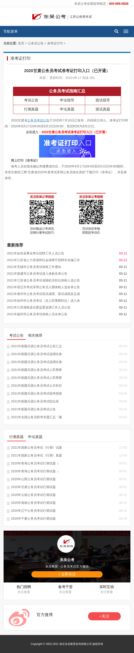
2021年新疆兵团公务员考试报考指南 (36, 393)
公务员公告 (36, 43)
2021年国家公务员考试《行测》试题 (36, 447)
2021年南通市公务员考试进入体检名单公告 (37, 273)
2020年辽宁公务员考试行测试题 (33, 510)
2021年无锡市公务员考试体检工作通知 (34, 267)
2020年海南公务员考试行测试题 (33, 503)
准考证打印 (55, 43)
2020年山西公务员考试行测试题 (33, 479)
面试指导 (103, 100)
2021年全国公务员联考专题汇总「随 (36, 417)
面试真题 (103, 109)
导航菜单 (10, 31)
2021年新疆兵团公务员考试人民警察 (36, 370)
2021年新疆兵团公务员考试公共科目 (36, 385)
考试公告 (31, 100)
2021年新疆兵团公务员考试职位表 (35, 401)
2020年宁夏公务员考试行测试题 (33, 518)
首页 (21, 43)
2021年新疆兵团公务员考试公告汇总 (36, 346)
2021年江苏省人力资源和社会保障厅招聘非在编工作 (43, 260)
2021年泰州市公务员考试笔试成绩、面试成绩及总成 (43, 294)
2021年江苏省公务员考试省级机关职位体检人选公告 (43, 280)
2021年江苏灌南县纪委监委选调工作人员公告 (38, 307)
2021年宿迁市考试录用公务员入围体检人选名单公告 (43, 287)
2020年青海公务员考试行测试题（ (35, 463)
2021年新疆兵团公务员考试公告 (33, 409)
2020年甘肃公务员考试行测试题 (33, 487)
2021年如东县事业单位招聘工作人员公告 (35, 253)
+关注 (104, 616)
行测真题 (31, 109)
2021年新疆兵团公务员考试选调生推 (36, 354)
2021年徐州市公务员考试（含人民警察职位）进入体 (43, 300)
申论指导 (67, 100)
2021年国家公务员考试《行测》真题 (36, 455)
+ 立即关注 (67, 574)
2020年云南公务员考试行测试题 (33, 495)
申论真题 (67, 109)
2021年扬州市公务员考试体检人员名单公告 (37, 314)
